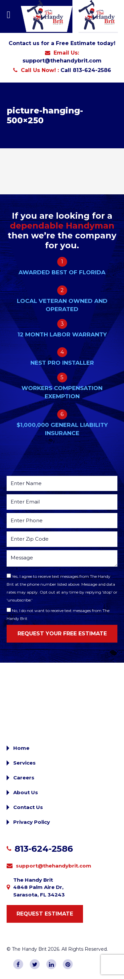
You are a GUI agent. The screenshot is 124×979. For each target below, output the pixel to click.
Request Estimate (45, 914)
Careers (23, 777)
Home (21, 748)
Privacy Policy (31, 822)
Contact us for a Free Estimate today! (62, 43)
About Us (25, 792)
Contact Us (28, 807)
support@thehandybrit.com (62, 61)
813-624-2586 (44, 849)
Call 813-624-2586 (86, 70)
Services (24, 763)
